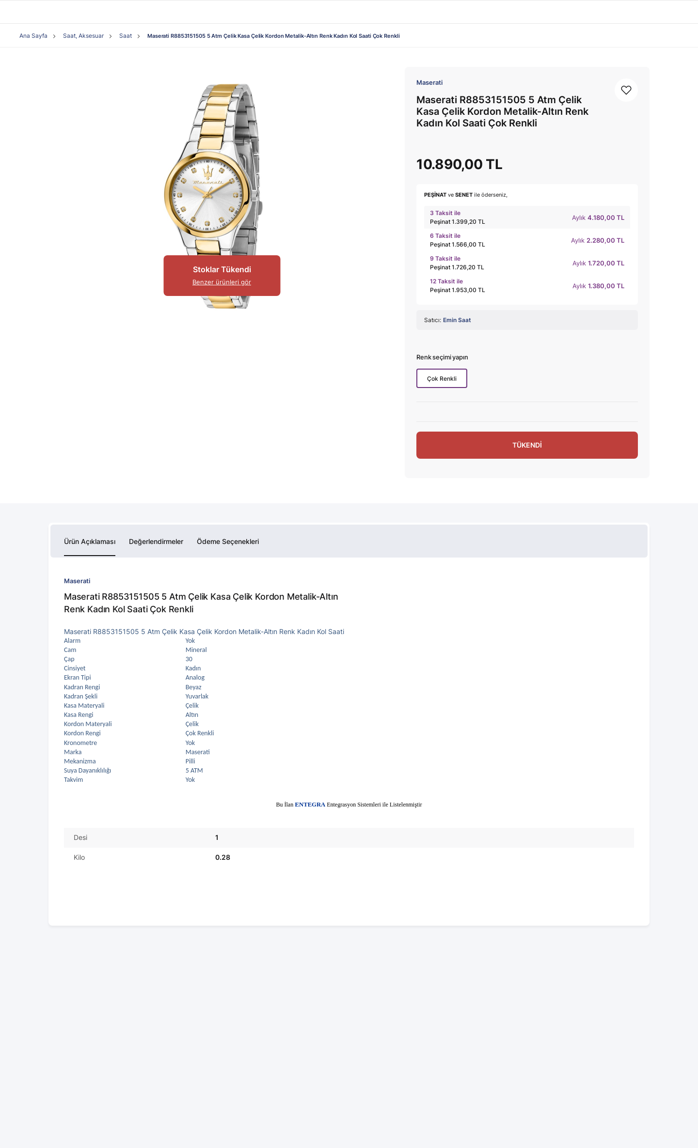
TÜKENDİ (527, 445)
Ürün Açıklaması (89, 541)
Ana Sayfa (33, 35)
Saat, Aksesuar (83, 35)
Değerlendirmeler (156, 541)
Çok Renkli (442, 378)
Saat (125, 35)
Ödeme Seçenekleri (228, 541)
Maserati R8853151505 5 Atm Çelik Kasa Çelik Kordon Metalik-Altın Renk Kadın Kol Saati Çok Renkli (273, 35)
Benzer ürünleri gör (221, 282)
